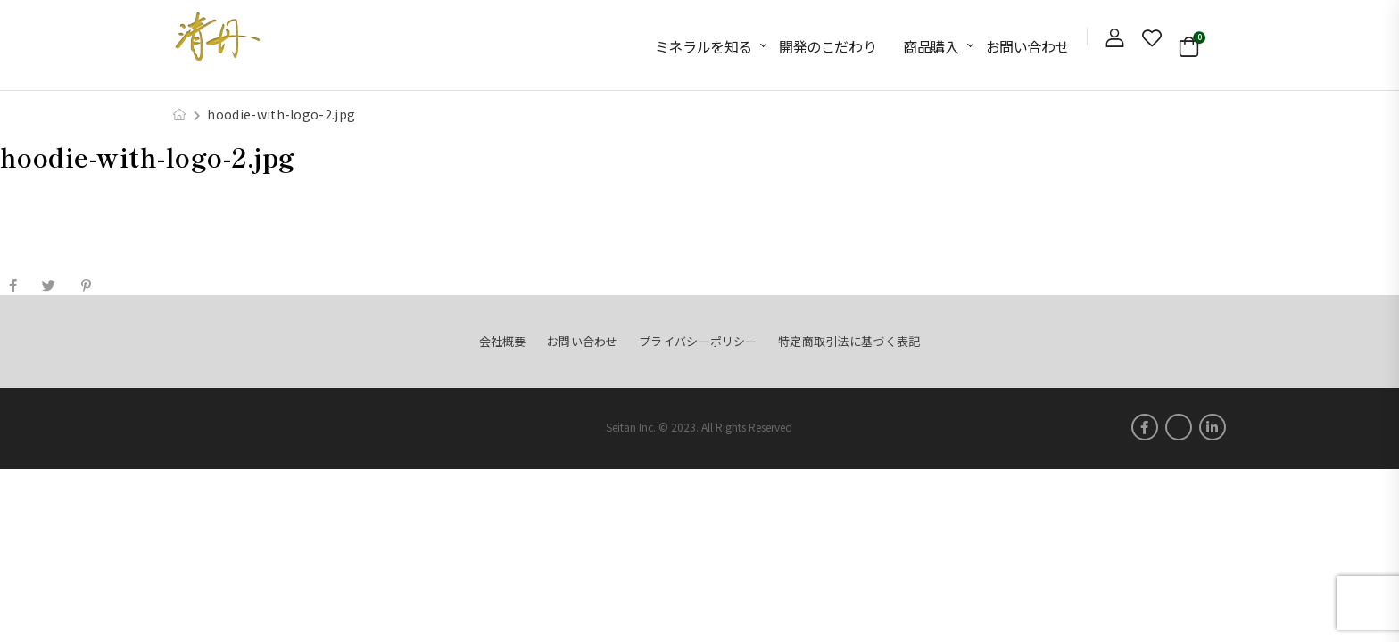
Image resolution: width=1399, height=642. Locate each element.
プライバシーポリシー (698, 341)
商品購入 (930, 46)
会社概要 (502, 341)
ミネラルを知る (703, 46)
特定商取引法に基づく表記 (849, 341)
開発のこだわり (827, 46)
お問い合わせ (1028, 46)
